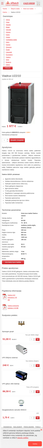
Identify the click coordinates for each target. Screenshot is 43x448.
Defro (7, 42)
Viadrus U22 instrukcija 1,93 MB (12, 297)
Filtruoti (7, 68)
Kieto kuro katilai (28, 9)
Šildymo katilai (15, 9)
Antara (8, 37)
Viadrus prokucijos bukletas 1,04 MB (13, 307)
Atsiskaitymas (7, 427)
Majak (8, 27)
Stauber (8, 25)
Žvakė (8, 50)
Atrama (8, 32)
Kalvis (8, 35)
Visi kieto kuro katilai (13, 262)
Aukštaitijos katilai (11, 40)
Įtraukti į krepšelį (17, 140)
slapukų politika (22, 438)
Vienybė (8, 30)
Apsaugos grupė (8, 331)
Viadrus (5, 12)
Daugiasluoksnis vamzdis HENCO (14, 410)
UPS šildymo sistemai (10, 358)
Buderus (8, 62)
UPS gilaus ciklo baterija (10, 384)
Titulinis (5, 9)
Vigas (7, 22)
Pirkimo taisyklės (29, 427)
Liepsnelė (9, 52)
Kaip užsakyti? (17, 427)
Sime (7, 60)
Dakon (8, 65)
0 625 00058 (29, 3)
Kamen (8, 45)
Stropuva (8, 47)
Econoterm (9, 55)
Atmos (8, 20)
